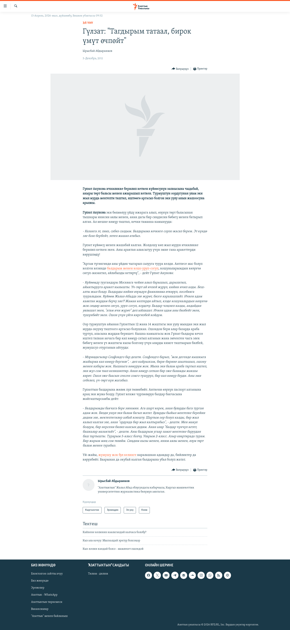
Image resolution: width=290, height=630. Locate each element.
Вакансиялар (39, 608)
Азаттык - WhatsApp (44, 594)
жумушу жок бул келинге (117, 455)
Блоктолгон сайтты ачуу (47, 573)
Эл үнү (88, 23)
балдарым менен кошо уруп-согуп (133, 268)
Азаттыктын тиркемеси (46, 601)
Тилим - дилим (98, 573)
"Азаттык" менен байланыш (49, 615)
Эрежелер (37, 587)
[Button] (180, 68)
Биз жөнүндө (39, 580)
